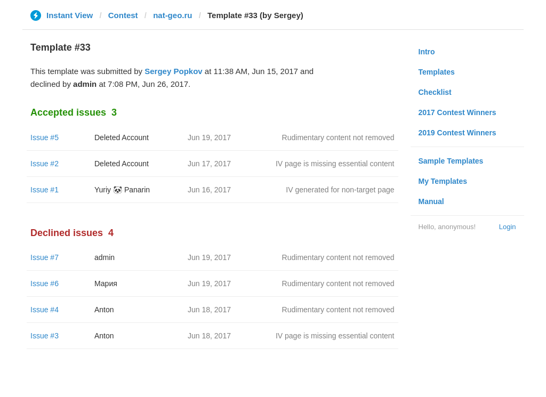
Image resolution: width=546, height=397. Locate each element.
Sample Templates (451, 161)
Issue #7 (44, 257)
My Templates (443, 181)
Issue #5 (44, 137)
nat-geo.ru (172, 15)
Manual (431, 201)
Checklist (435, 92)
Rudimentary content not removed (338, 137)
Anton (104, 309)
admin (104, 257)
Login (507, 227)
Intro (427, 51)
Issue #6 (44, 283)
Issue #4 (44, 309)
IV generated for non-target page (340, 189)
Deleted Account (121, 137)
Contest (123, 15)
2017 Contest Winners (457, 112)
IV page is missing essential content (335, 163)
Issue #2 (44, 163)
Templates (437, 72)
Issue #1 (44, 189)
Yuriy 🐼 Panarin (122, 189)
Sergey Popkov (173, 71)
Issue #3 (44, 335)
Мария (105, 283)
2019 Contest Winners (457, 132)
